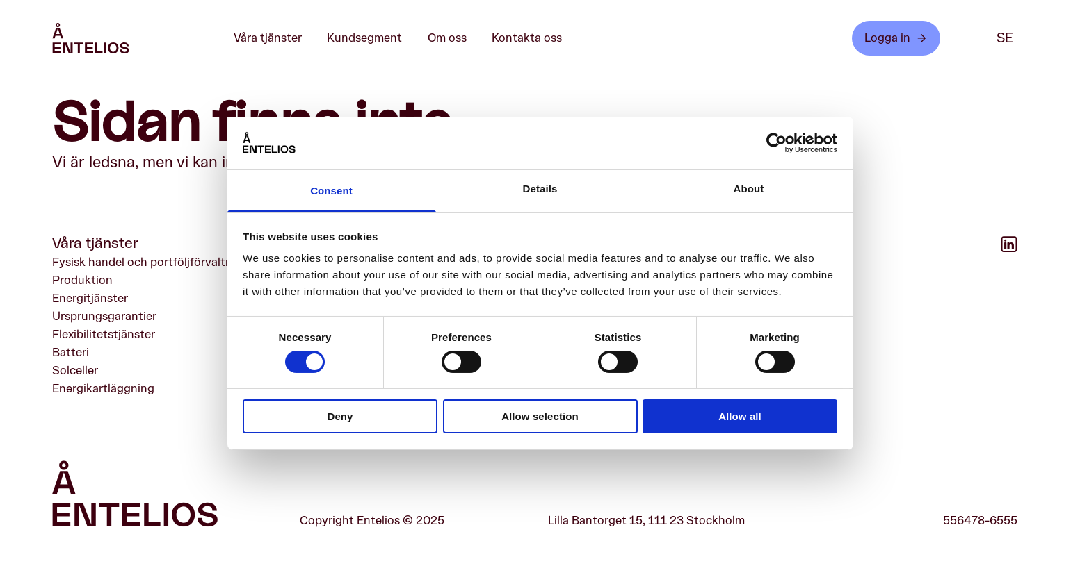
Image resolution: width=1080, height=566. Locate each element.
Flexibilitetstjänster (103, 334)
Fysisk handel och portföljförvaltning (150, 262)
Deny (340, 416)
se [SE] (1005, 38)
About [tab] (749, 188)
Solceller (75, 370)
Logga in (896, 38)
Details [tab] (540, 188)
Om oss (454, 38)
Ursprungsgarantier (104, 316)
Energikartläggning (103, 389)
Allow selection (540, 416)
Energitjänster (90, 298)
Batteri (70, 352)
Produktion (82, 280)
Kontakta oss (527, 38)
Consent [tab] (331, 191)
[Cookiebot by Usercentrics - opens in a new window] (776, 143)
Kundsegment (372, 38)
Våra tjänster (275, 38)
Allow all (739, 416)
